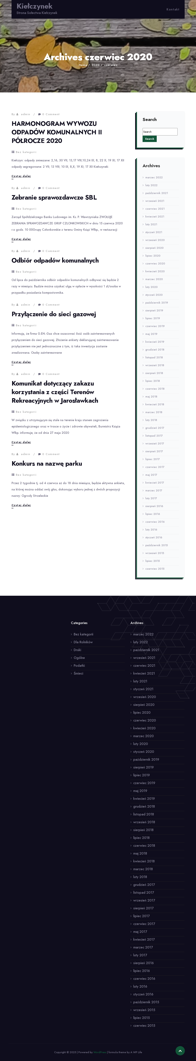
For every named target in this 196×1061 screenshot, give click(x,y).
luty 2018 (151, 422)
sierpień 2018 (154, 375)
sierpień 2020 (154, 250)
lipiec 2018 (152, 383)
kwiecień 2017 (154, 485)
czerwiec (110, 65)
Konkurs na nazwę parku (47, 463)
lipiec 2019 (152, 321)
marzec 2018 (153, 415)
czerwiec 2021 (155, 211)
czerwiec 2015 (154, 571)
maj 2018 (151, 399)
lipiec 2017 (152, 462)
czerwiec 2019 (155, 328)
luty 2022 (151, 188)
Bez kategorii (26, 152)
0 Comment (51, 114)
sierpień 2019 (154, 313)
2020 (96, 65)
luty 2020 (151, 289)
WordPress (99, 1052)
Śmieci (78, 675)
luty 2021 (151, 227)
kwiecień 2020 (155, 274)
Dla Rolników (83, 644)
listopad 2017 (154, 438)
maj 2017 (151, 477)
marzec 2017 (153, 493)
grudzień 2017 (154, 430)
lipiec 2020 (152, 258)
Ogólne (79, 660)
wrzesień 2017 (154, 446)
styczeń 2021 (153, 235)
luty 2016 (151, 532)
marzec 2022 (154, 180)
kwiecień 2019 (154, 344)
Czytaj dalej (21, 176)
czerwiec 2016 (155, 524)
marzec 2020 (154, 282)
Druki (77, 652)
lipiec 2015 (152, 563)
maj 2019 (151, 336)
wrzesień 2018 (154, 368)
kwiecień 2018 (154, 407)
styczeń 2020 (154, 297)
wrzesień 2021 (154, 203)
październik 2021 (156, 195)
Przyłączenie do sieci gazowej (54, 314)
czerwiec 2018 (155, 391)
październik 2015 (156, 548)
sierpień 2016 (154, 508)
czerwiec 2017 (154, 469)
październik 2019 (156, 305)
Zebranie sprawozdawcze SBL (54, 197)
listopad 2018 (154, 360)
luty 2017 (151, 501)
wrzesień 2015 (154, 555)
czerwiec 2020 (155, 266)
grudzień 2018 (154, 352)
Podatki (79, 668)
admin (25, 114)
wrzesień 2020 (155, 242)
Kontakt (173, 9)
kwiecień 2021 (154, 219)
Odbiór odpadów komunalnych (55, 260)
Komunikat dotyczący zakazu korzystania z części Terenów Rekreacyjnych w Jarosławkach (55, 392)
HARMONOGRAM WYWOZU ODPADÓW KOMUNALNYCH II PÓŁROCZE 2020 (57, 132)
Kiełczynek (34, 6)
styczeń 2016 (153, 540)
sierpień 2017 (154, 454)
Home (83, 65)
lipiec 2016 (152, 516)
